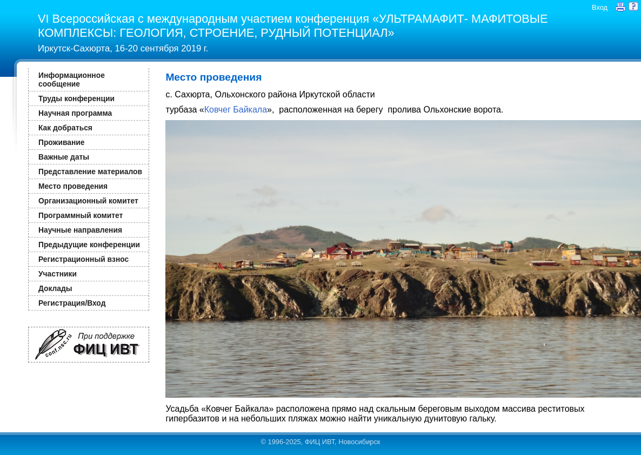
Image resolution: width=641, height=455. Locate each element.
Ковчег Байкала (235, 109)
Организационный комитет (88, 200)
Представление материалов (90, 171)
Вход (599, 7)
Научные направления (80, 230)
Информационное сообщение (71, 79)
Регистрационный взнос (83, 259)
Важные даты (63, 157)
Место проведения (73, 186)
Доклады (55, 288)
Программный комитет (80, 215)
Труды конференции (76, 98)
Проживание (61, 142)
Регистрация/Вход (71, 303)
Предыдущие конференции (89, 244)
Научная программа (75, 113)
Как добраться (65, 127)
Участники (57, 273)
